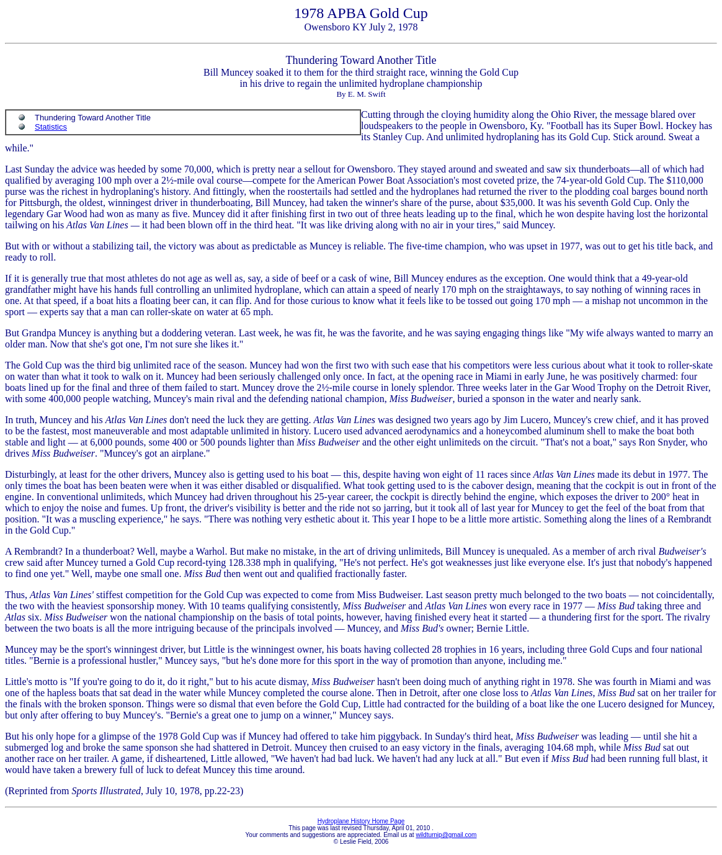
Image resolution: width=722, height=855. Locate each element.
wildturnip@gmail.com (446, 834)
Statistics (51, 127)
